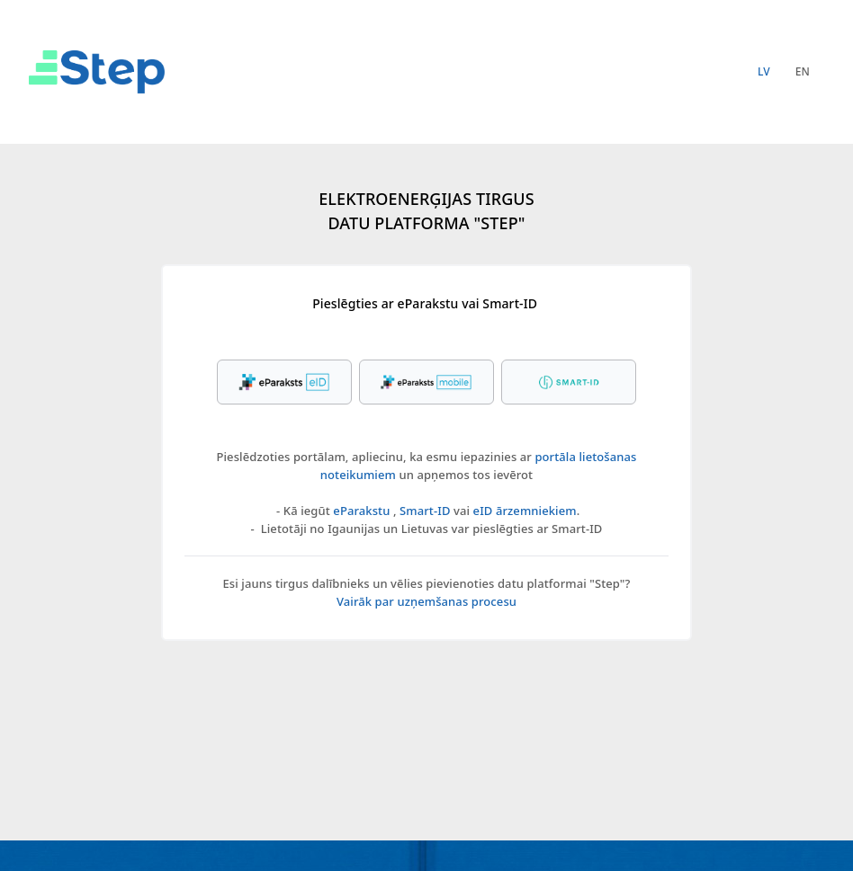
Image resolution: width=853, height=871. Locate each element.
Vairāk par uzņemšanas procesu (426, 601)
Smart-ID (425, 510)
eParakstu (361, 510)
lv (764, 71)
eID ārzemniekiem (525, 510)
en (802, 71)
